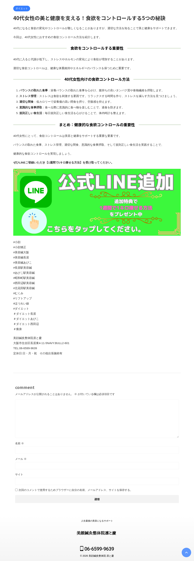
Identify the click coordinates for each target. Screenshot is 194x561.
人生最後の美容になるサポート (97, 521)
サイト (19, 474)
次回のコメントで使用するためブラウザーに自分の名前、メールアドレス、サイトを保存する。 (76, 489)
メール (21, 458)
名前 (19, 443)
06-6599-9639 (97, 549)
